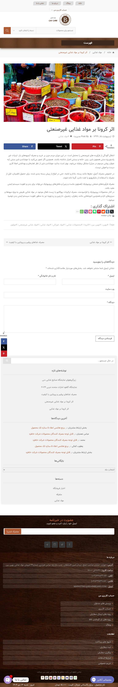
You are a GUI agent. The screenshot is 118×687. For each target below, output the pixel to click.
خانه (80, 3)
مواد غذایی (97, 52)
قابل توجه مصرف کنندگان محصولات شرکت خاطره (51, 434)
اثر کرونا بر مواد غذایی (99, 242)
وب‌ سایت (109, 289)
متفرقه (59, 494)
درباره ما (55, 3)
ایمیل (111, 276)
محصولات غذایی (73, 224)
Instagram (55, 544)
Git (47, 544)
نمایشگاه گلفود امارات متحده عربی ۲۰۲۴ (59, 387)
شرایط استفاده (104, 658)
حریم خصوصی (104, 663)
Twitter (62, 544)
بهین (105, 224)
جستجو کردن (7, 30)
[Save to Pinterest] (88, 146)
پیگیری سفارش (104, 652)
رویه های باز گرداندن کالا (100, 619)
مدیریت (77, 136)
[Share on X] (54, 146)
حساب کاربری (104, 609)
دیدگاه (110, 302)
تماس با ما (40, 3)
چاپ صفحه (106, 215)
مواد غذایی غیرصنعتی (28, 224)
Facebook (69, 544)
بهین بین (95, 224)
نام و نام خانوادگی (47, 276)
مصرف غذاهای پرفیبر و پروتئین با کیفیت (26, 242)
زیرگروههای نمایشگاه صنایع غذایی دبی (59, 380)
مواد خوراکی (58, 224)
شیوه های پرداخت (103, 642)
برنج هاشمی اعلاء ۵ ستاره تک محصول (48, 428)
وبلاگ (68, 3)
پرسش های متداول (102, 603)
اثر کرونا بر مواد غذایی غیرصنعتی (59, 401)
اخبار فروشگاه (59, 488)
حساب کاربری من (60, 10)
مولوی (13, 224)
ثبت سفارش (105, 647)
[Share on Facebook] (20, 146)
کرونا (86, 224)
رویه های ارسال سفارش (100, 614)
